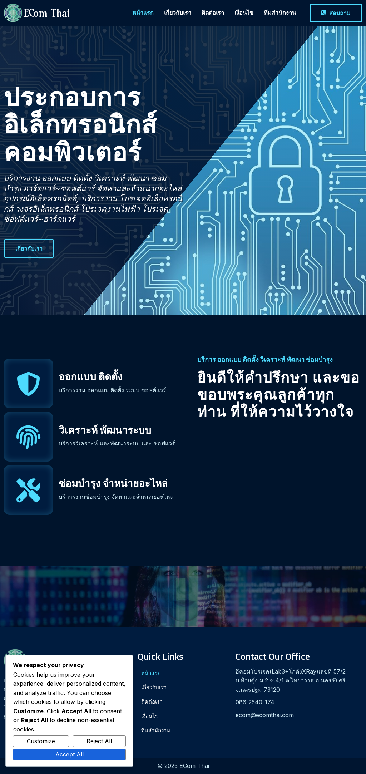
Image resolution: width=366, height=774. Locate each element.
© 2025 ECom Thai (183, 765)
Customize (41, 741)
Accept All (69, 754)
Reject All (99, 741)
